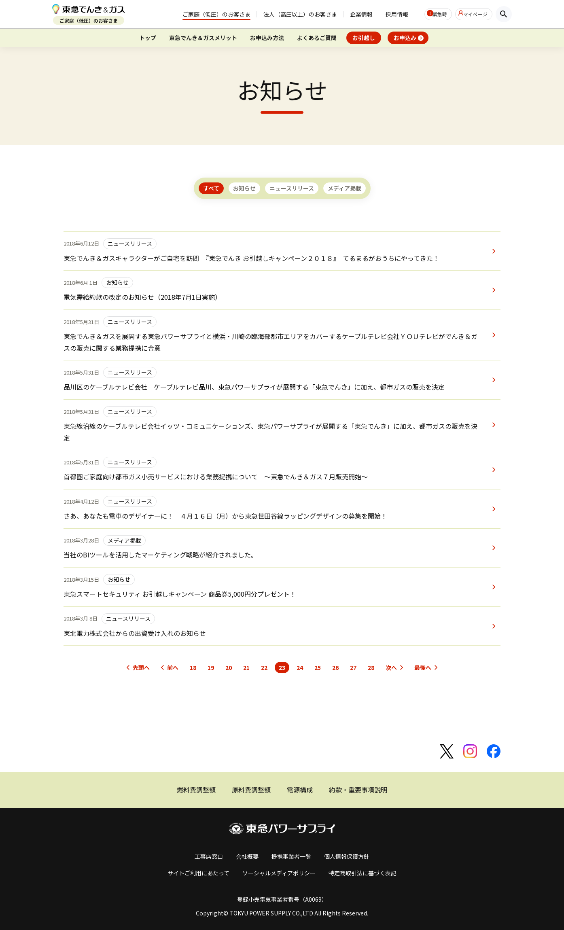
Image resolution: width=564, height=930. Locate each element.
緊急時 (428, 14)
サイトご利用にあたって (198, 873)
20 (228, 667)
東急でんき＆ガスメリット (203, 38)
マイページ (473, 14)
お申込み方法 (267, 38)
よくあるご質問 (317, 38)
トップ (147, 38)
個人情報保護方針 (346, 856)
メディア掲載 (344, 188)
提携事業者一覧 (291, 856)
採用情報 (379, 14)
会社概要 (247, 856)
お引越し (363, 38)
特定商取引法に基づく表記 (362, 873)
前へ (172, 667)
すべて (211, 188)
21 (246, 667)
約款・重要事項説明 (358, 789)
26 (335, 667)
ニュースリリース (291, 188)
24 (300, 667)
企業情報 (343, 14)
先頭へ (141, 667)
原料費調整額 (251, 789)
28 (371, 667)
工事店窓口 (209, 856)
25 (317, 667)
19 (211, 667)
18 (193, 667)
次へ (391, 667)
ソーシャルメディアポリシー (279, 873)
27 (353, 667)
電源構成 (300, 789)
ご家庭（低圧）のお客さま (199, 14)
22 (264, 667)
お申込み (405, 38)
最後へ (422, 667)
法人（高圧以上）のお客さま (282, 14)
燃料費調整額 (196, 789)
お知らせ (244, 188)
